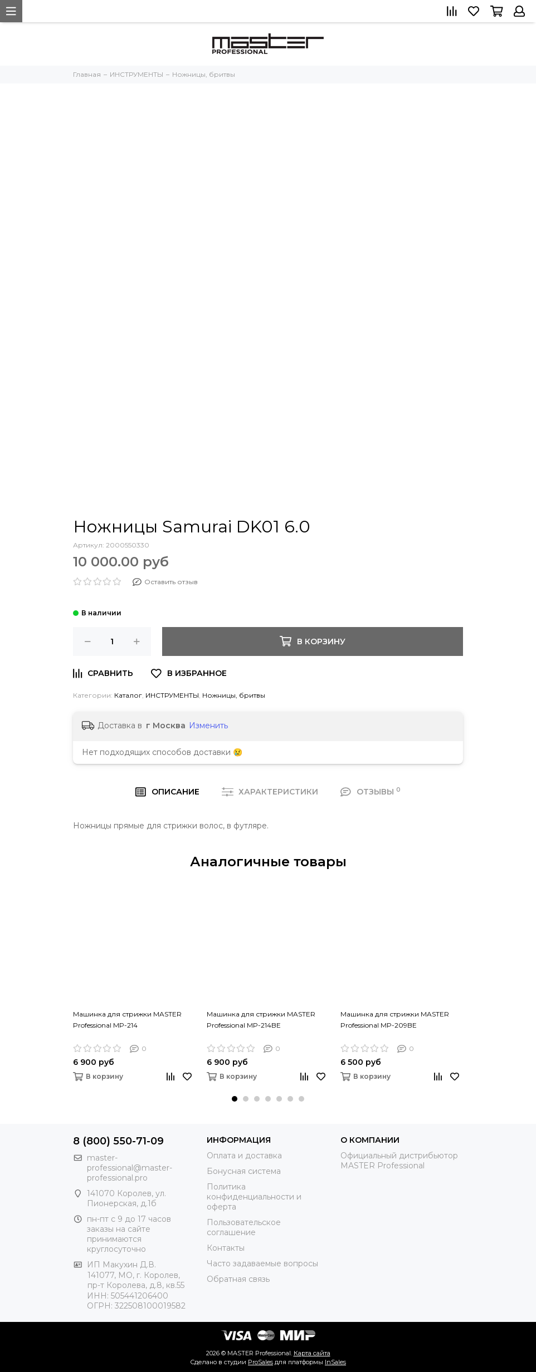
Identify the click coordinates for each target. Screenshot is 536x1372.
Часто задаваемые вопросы (262, 1264)
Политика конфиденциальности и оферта (254, 1197)
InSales (335, 1362)
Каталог (128, 695)
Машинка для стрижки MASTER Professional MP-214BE (261, 1019)
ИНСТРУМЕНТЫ (172, 695)
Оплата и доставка (244, 1156)
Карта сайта (312, 1353)
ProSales (260, 1362)
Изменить (208, 725)
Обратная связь (238, 1279)
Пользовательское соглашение (244, 1227)
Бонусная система (244, 1171)
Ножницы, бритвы (233, 695)
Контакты (226, 1248)
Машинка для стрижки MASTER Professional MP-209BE (394, 1019)
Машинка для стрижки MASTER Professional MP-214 (127, 1019)
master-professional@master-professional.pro (129, 1168)
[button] (234, 1099)
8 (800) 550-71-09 (118, 1141)
